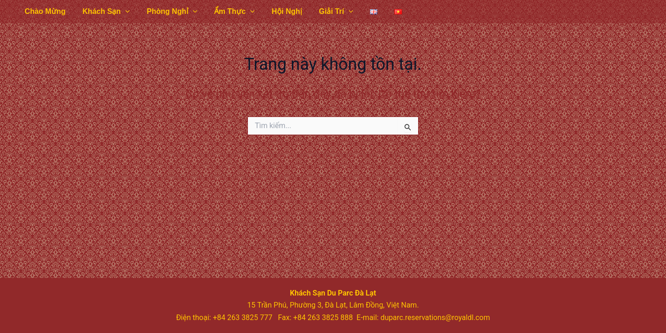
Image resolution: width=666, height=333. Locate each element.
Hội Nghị (277, 11)
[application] (122, 11)
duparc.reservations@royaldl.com (435, 317)
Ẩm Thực (227, 11)
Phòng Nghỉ (167, 11)
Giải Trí (324, 11)
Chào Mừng (44, 11)
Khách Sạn (102, 11)
